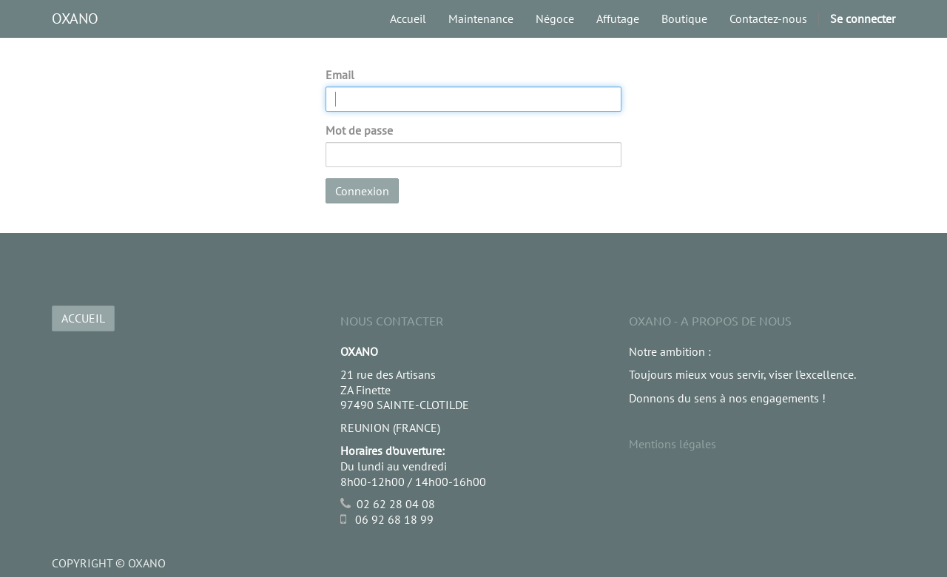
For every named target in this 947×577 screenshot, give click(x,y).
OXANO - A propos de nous (710, 320)
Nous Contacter (391, 320)
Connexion (362, 190)
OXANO (75, 18)
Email (340, 74)
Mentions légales (672, 443)
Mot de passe (359, 130)
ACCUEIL (83, 318)
